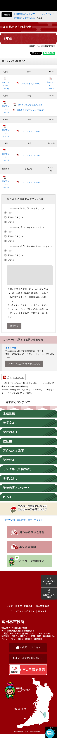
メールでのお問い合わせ (30, 661)
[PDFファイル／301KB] (30, 131)
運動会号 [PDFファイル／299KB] (30, 110)
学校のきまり (12, 435)
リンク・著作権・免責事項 (20, 609)
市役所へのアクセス (30, 651)
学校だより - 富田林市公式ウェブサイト (24, 524)
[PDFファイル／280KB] (30, 155)
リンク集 (42, 615)
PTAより (9, 500)
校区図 (7, 444)
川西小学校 (10, 351)
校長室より (10, 426)
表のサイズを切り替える (13, 61)
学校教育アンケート (16, 491)
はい (10, 213)
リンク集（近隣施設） (18, 472)
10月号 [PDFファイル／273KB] (30, 105)
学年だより (10, 482)
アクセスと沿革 (13, 454)
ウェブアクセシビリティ (23, 615)
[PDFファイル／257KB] (30, 84)
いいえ (11, 222)
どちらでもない (15, 217)
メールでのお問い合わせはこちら (24, 367)
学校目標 (9, 417)
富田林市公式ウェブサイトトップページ (33, 14)
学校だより (10, 463)
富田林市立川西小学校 (24, 18)
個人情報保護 (42, 609)
